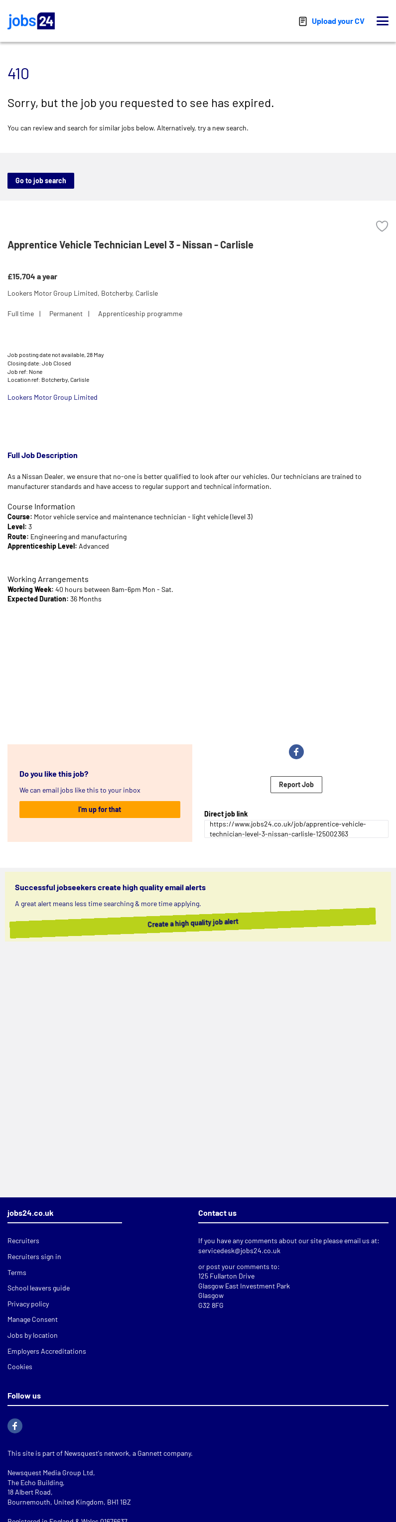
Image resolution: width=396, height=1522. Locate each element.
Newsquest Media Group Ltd (50, 1472)
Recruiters (23, 1240)
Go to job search (40, 180)
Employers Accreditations (46, 1351)
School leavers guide (38, 1288)
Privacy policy (28, 1303)
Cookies (19, 1366)
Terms (16, 1272)
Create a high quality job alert (202, 922)
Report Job (296, 784)
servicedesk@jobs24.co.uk (239, 1250)
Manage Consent (32, 1319)
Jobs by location (32, 1335)
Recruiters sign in (34, 1256)
